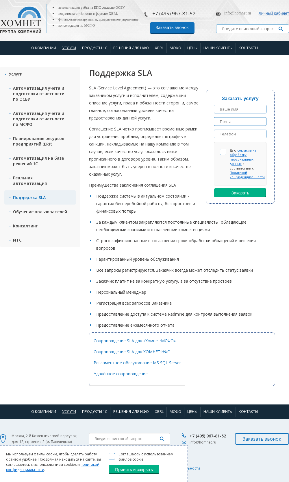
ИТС (17, 240)
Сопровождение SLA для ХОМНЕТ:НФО (132, 351)
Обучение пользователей (40, 211)
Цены (192, 47)
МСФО (175, 47)
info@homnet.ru (237, 13)
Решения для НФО (131, 47)
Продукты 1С (94, 47)
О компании (43, 47)
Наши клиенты (218, 47)
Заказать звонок (172, 27)
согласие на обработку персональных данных (243, 157)
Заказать (240, 192)
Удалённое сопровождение (121, 373)
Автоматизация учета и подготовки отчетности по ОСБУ (38, 93)
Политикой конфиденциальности (247, 174)
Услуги (69, 47)
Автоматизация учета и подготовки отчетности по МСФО (38, 119)
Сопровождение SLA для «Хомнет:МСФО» (135, 340)
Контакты (248, 47)
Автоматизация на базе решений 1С (38, 160)
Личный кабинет (274, 13)
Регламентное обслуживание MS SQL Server (137, 362)
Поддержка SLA (29, 197)
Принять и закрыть (134, 469)
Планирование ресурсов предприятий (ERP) (38, 141)
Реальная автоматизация (30, 180)
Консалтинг (25, 226)
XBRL (159, 47)
